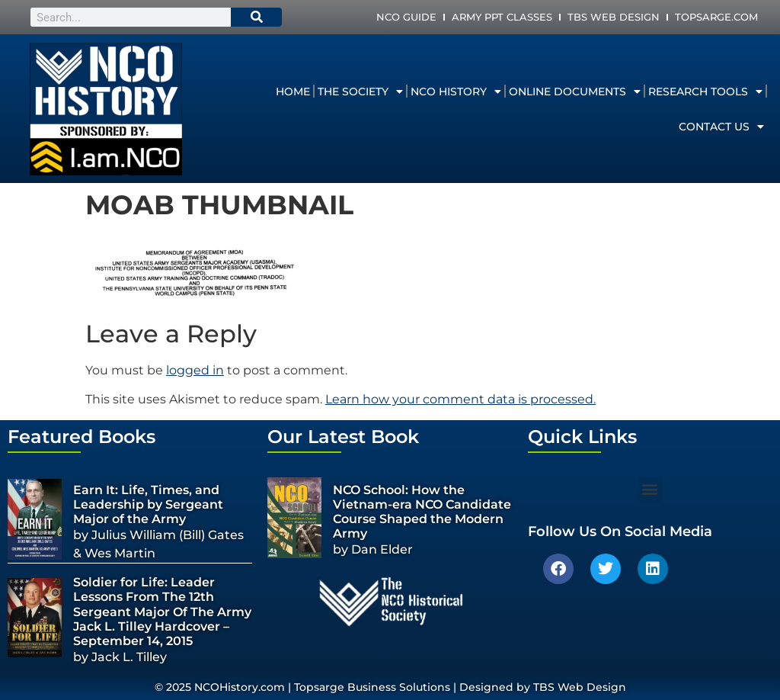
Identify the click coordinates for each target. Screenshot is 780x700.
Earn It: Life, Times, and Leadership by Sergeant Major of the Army (148, 504)
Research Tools (705, 91)
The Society (360, 91)
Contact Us (721, 127)
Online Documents (575, 91)
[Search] (257, 17)
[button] (650, 489)
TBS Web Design (613, 17)
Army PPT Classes (502, 17)
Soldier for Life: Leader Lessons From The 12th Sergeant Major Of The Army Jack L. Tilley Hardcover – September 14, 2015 (162, 611)
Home (293, 91)
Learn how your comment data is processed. (460, 399)
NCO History (456, 91)
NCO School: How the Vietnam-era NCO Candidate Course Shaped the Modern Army (422, 512)
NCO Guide (406, 17)
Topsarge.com (716, 17)
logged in (195, 370)
